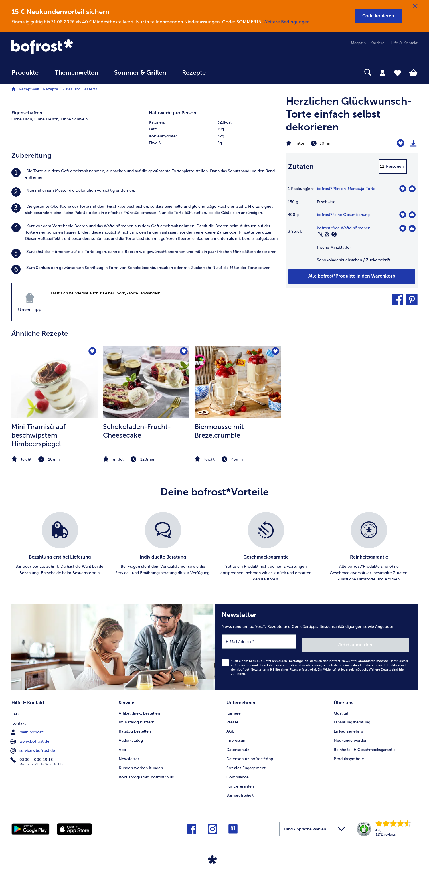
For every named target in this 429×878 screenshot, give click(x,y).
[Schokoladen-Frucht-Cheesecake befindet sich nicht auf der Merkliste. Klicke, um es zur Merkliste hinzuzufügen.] (183, 352)
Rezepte (50, 89)
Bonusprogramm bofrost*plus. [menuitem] (147, 772)
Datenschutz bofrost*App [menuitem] (249, 753)
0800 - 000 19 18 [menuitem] (32, 753)
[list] (214, 547)
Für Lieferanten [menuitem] (240, 781)
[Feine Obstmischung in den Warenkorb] (412, 214)
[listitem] (145, 174)
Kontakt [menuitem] (18, 717)
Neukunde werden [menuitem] (350, 735)
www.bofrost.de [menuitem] (30, 735)
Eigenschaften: (27, 113)
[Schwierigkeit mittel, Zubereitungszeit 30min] (329, 143)
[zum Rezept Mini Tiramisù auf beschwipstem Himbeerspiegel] (54, 382)
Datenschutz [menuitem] (237, 744)
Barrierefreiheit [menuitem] (240, 790)
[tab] (382, 73)
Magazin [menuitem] (358, 43)
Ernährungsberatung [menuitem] (352, 717)
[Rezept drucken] (413, 143)
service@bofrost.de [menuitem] (33, 744)
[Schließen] (415, 6)
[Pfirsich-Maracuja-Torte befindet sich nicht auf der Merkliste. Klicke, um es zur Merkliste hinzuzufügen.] (402, 188)
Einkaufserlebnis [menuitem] (348, 726)
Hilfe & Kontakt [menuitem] (403, 43)
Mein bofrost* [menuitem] (28, 726)
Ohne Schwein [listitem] (74, 119)
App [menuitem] (122, 744)
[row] (214, 122)
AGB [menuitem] (230, 726)
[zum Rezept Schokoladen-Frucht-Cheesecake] (146, 382)
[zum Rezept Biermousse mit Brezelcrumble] (238, 382)
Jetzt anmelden (384, 641)
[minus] (372, 166)
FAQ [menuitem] (15, 707)
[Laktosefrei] (320, 234)
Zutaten (301, 166)
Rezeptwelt (29, 89)
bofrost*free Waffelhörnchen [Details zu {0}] (343, 228)
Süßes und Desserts (79, 89)
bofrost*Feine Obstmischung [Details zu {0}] (343, 214)
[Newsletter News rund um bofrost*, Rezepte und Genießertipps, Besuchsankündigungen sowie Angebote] (316, 645)
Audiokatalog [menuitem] (131, 735)
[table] (352, 227)
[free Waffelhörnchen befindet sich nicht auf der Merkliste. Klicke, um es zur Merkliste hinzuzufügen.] (402, 228)
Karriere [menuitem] (377, 43)
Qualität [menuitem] (341, 707)
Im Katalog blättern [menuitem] (136, 717)
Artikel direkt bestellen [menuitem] (139, 707)
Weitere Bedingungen (286, 22)
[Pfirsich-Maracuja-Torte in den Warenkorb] (412, 188)
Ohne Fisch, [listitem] (22, 119)
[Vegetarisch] (334, 234)
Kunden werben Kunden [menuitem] (141, 762)
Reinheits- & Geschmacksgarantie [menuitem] (365, 744)
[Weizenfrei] (327, 234)
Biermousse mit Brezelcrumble (219, 430)
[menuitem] (25, 75)
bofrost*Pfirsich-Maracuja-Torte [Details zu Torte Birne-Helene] (346, 188)
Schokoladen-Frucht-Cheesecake (137, 430)
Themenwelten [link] (76, 73)
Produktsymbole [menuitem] (349, 753)
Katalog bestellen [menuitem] (135, 726)
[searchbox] (225, 72)
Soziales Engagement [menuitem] (246, 762)
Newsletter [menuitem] (129, 753)
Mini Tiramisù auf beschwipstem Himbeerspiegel (38, 435)
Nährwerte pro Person (172, 113)
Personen (395, 166)
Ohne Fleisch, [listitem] (47, 119)
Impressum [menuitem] (236, 735)
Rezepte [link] (194, 73)
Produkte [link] (25, 73)
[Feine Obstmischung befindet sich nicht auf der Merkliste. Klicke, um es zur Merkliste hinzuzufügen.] (402, 214)
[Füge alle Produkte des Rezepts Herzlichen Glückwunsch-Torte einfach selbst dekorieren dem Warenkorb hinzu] (351, 276)
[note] (54, 459)
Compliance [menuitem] (237, 772)
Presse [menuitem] (232, 717)
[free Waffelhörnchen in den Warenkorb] (412, 228)
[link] (72, 47)
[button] (378, 16)
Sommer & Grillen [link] (140, 73)
